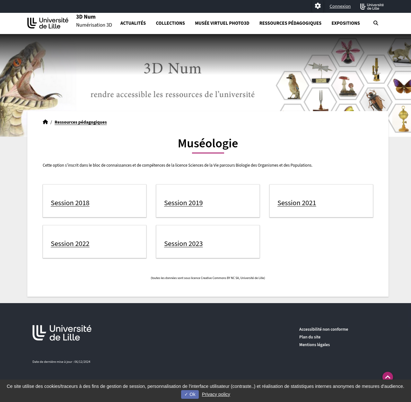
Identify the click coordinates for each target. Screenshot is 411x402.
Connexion (340, 6)
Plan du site (309, 337)
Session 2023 (183, 244)
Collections (170, 23)
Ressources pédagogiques (290, 23)
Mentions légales (314, 345)
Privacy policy (216, 394)
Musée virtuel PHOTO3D (222, 23)
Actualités (133, 23)
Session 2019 (183, 203)
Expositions (345, 23)
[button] (387, 377)
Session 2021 (296, 203)
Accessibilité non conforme (323, 329)
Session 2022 (70, 244)
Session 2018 (70, 203)
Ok (189, 394)
